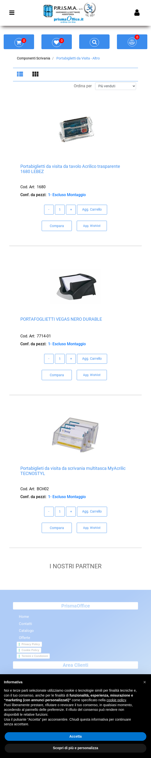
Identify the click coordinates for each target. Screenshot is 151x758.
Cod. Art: (27, 187)
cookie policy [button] (116, 700)
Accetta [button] (75, 736)
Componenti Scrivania (33, 58)
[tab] (20, 74)
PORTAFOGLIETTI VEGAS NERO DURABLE (61, 319)
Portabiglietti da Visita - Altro (78, 58)
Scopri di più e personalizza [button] (75, 748)
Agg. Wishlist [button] (92, 226)
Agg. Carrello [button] (92, 210)
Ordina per (83, 86)
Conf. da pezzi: (33, 195)
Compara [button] (57, 226)
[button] (145, 682)
